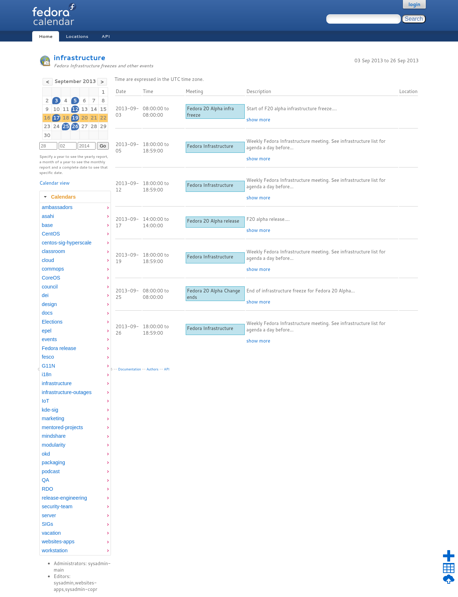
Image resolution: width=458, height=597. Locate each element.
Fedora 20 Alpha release (213, 221)
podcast (51, 471)
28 (94, 126)
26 (75, 126)
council (50, 287)
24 (56, 126)
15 (103, 109)
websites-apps (58, 541)
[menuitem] (75, 207)
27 (84, 126)
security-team (57, 506)
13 (84, 109)
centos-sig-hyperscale (67, 243)
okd (46, 454)
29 (103, 126)
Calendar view (54, 183)
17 (56, 118)
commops (53, 269)
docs (47, 313)
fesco (48, 357)
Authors (153, 369)
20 (84, 118)
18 (66, 118)
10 (56, 109)
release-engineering (64, 498)
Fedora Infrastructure (210, 146)
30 (47, 135)
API (106, 36)
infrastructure (79, 57)
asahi (48, 216)
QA (45, 480)
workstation (55, 550)
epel (47, 331)
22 (103, 118)
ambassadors (57, 207)
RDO (47, 489)
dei (45, 295)
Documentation (129, 369)
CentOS (51, 234)
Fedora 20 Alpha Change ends (213, 293)
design (49, 304)
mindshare (54, 436)
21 (94, 118)
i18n (47, 374)
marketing (53, 418)
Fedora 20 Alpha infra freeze (210, 111)
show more (258, 119)
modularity (53, 445)
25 (66, 126)
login (414, 4)
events (49, 339)
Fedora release (59, 348)
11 (66, 109)
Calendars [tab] (58, 197)
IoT (45, 401)
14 (94, 109)
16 (47, 118)
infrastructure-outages (67, 392)
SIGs (47, 524)
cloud (48, 260)
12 (75, 109)
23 (47, 126)
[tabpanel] (75, 379)
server (49, 515)
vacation (51, 533)
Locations (77, 36)
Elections (52, 322)
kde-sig (50, 410)
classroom (53, 251)
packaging (53, 462)
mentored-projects (62, 427)
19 (75, 118)
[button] (47, 82)
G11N (48, 366)
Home (45, 36)
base (47, 225)
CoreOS (51, 278)
